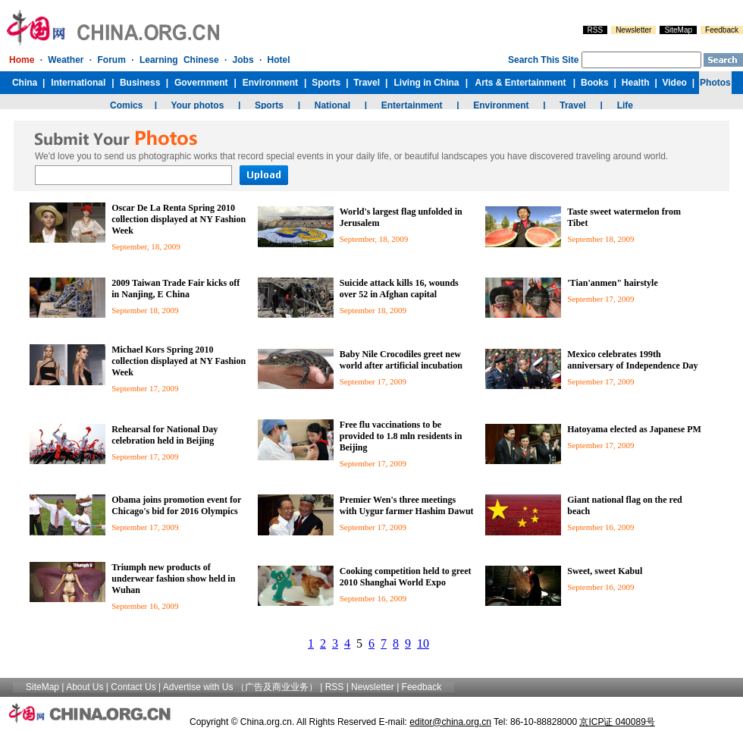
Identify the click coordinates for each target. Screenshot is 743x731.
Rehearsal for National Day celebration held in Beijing (164, 435)
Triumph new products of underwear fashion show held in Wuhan (173, 578)
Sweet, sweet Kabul (604, 571)
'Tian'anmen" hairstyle (612, 283)
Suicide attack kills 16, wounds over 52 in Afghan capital (399, 289)
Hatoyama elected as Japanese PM (634, 429)
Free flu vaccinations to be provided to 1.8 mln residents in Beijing (401, 436)
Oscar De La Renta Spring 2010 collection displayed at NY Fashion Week (178, 219)
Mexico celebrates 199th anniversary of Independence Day (632, 360)
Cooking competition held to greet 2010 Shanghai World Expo (406, 577)
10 (423, 643)
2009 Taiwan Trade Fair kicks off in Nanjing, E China (175, 289)
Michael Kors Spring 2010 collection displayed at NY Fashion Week (178, 361)
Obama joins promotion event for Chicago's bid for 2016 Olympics (176, 505)
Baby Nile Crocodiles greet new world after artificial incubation (402, 360)
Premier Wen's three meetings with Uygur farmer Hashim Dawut (407, 505)
